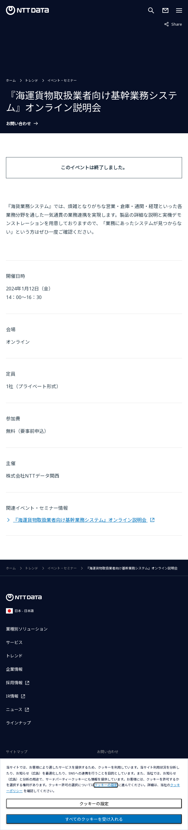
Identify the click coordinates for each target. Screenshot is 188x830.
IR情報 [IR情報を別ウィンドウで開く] (12, 696)
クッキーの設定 (94, 803)
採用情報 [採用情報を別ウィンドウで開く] (14, 682)
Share (173, 24)
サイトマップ (16, 751)
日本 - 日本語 (20, 610)
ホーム (11, 80)
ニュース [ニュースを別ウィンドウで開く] (14, 709)
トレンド (31, 80)
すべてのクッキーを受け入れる (94, 819)
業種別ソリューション (27, 629)
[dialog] (94, 794)
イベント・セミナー (62, 80)
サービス (14, 642)
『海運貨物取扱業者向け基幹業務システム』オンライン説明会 (80, 520)
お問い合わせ (18, 123)
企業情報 (14, 669)
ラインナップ (18, 723)
